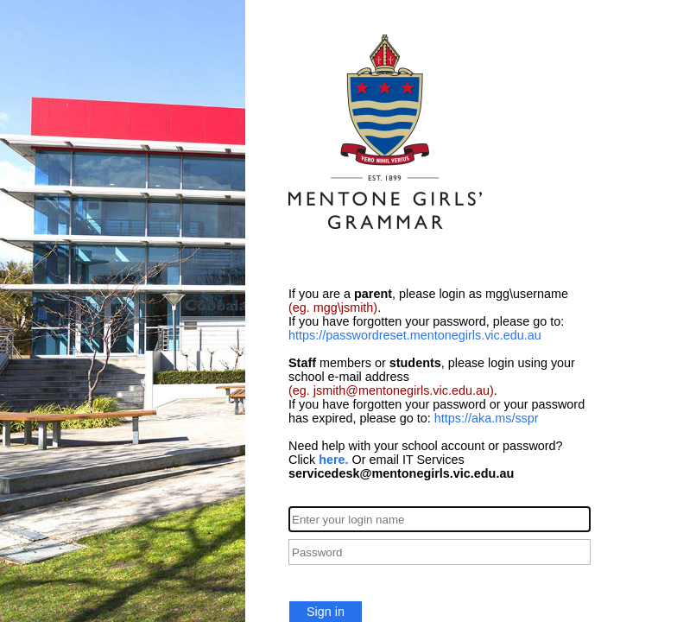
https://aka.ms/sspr (486, 418)
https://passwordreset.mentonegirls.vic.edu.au (414, 335)
